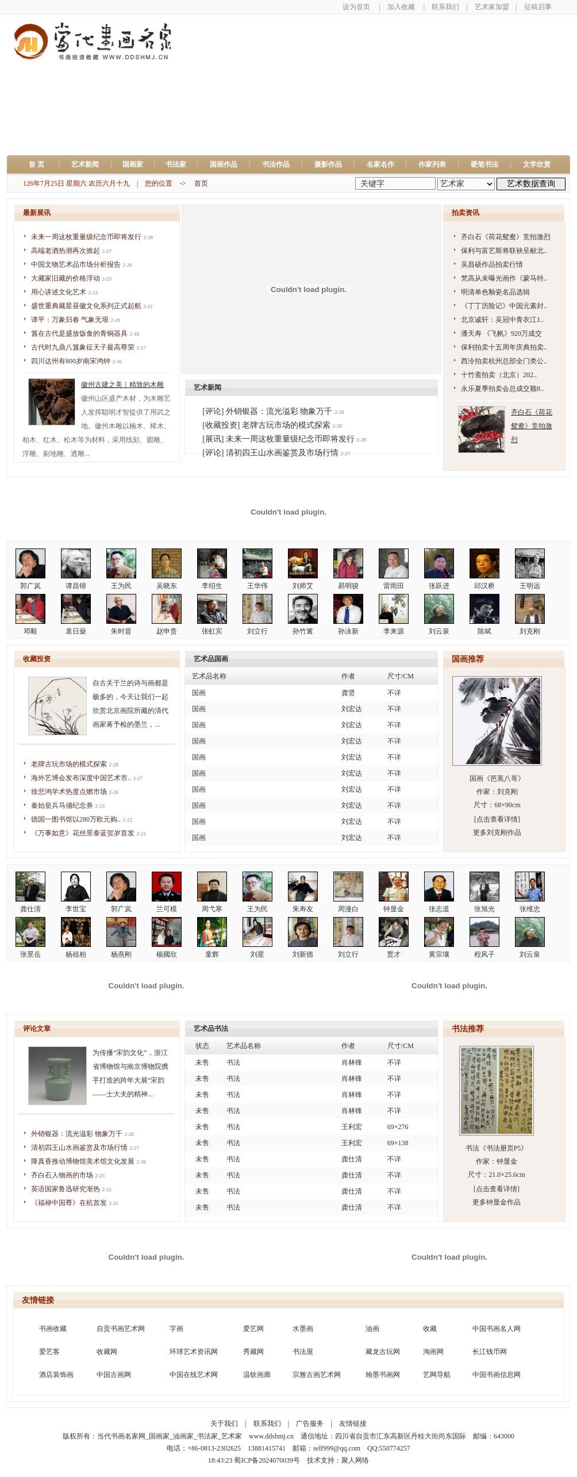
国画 (199, 693)
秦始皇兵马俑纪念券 (62, 805)
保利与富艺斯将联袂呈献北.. (504, 251)
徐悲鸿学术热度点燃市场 (69, 792)
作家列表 (432, 164)
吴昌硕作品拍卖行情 (492, 264)
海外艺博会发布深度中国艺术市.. (81, 778)
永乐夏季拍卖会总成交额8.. (502, 389)
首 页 (40, 164)
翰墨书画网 (383, 1375)
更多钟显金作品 (496, 1202)
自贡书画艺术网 (121, 1329)
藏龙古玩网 (383, 1352)
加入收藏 (401, 7)
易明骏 (348, 586)
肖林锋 (351, 1062)
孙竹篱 (303, 631)
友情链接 (38, 1300)
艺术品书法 (211, 1029)
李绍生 (212, 586)
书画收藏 (53, 1329)
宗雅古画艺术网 (317, 1375)
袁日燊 (76, 631)
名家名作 (380, 164)
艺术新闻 (85, 164)
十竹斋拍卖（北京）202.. (499, 375)
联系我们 (445, 7)
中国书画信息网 (496, 1375)
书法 (233, 1062)
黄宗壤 (439, 954)
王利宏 (351, 1127)
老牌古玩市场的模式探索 (69, 764)
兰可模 (166, 909)
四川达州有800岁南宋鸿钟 (70, 361)
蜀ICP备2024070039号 (267, 1460)
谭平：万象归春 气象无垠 (70, 320)
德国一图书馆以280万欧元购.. (76, 819)
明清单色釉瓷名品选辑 (495, 292)
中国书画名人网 (496, 1329)
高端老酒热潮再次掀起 (65, 251)
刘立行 (257, 631)
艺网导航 (437, 1375)
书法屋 (303, 1352)
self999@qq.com (336, 1448)
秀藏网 (253, 1352)
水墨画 (303, 1329)
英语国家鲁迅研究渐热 (65, 1189)
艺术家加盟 (492, 7)
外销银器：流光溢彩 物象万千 (76, 1134)
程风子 (484, 954)
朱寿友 (303, 909)
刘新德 (303, 954)
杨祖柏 (76, 954)
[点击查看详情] (497, 819)
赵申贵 (166, 631)
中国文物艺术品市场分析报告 (76, 264)
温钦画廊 (257, 1375)
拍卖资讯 (465, 213)
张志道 (439, 909)
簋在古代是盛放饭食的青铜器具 (79, 333)
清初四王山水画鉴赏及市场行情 (79, 1148)
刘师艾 (303, 586)
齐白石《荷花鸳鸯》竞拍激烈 (506, 237)
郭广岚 (30, 586)
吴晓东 (166, 586)
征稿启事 (538, 7)
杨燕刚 (121, 954)
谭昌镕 (76, 586)
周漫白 (348, 909)
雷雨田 (393, 586)
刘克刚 (530, 631)
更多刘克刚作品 (497, 832)
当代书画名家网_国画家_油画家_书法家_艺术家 (169, 1436)
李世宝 (76, 909)
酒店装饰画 (56, 1375)
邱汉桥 (484, 586)
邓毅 (30, 631)
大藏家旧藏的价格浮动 (65, 278)
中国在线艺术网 (194, 1375)
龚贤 (348, 693)
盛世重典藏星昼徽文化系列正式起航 (86, 306)
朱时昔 (121, 631)
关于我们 (224, 1424)
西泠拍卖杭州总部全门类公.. (504, 361)
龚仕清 (30, 909)
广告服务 (310, 1424)
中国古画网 (114, 1375)
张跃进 (439, 586)
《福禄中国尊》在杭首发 (69, 1203)
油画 (372, 1329)
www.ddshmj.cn (271, 1436)
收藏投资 (37, 659)
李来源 (393, 631)
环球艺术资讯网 (194, 1352)
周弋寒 (212, 909)
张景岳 (30, 954)
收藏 (430, 1329)
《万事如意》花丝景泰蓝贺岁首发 (82, 833)
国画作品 (223, 164)
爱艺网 (253, 1329)
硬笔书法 (484, 164)
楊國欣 (166, 954)
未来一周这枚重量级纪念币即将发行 (86, 237)
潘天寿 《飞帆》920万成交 (501, 333)
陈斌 (484, 631)
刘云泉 (439, 631)
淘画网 (433, 1352)
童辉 (212, 954)
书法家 (176, 164)
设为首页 (356, 7)
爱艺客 (49, 1352)
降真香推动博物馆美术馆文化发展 (82, 1161)
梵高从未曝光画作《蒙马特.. (504, 278)
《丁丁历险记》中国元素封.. (504, 306)
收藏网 (107, 1352)
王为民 (121, 586)
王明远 (530, 586)
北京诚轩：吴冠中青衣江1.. (502, 320)
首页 (201, 183)
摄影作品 (328, 164)
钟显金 (393, 909)
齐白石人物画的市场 (62, 1175)
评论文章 (37, 1029)
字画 (176, 1329)
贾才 (394, 954)
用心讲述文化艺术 (58, 292)
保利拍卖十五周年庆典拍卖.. (504, 347)
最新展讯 (37, 213)
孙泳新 (348, 631)
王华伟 (257, 586)
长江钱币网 (489, 1352)
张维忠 (530, 909)
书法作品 (276, 164)
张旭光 (484, 909)
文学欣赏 (537, 164)
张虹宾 (212, 631)
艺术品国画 (211, 659)
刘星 (257, 954)
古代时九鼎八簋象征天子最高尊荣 (82, 347)
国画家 (132, 164)
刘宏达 (351, 709)
